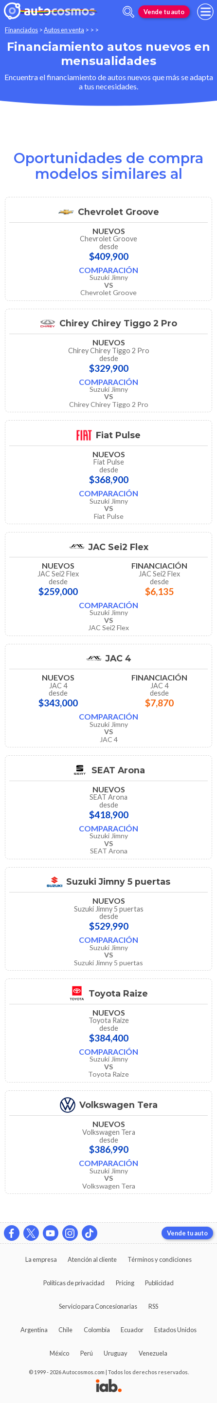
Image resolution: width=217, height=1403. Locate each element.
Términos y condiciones (159, 1259)
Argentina (34, 1330)
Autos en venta (64, 30)
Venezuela (153, 1353)
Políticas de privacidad (74, 1283)
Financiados (21, 30)
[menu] (205, 11)
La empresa (41, 1259)
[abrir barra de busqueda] (128, 12)
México (59, 1353)
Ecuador (132, 1330)
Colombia (97, 1330)
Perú (86, 1353)
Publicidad (159, 1283)
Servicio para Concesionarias (98, 1306)
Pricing (125, 1283)
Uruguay (115, 1353)
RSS (153, 1306)
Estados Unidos (175, 1330)
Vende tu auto (164, 12)
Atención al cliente (92, 1259)
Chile (65, 1330)
